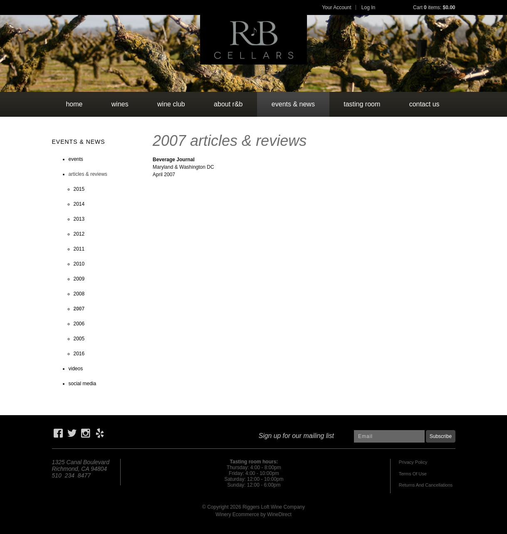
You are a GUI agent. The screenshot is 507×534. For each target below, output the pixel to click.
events (76, 159)
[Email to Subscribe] (389, 436)
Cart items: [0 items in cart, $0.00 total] (434, 7)
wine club (171, 104)
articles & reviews (88, 174)
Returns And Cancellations (426, 484)
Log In (368, 7)
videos (76, 369)
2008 (79, 294)
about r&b (228, 104)
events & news (293, 104)
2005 (79, 339)
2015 (79, 189)
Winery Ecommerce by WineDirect (253, 514)
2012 (79, 234)
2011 (79, 249)
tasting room (362, 104)
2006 (79, 324)
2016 (79, 354)
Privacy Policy (413, 462)
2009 (79, 279)
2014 (79, 204)
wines (120, 104)
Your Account (336, 7)
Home (74, 104)
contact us (424, 104)
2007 (79, 309)
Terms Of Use (413, 473)
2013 (79, 219)
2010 (79, 264)
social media (82, 383)
